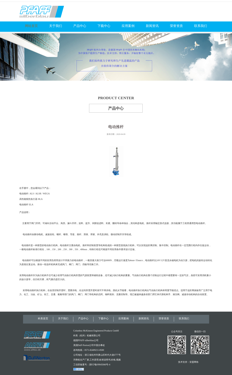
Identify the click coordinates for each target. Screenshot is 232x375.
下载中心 (103, 26)
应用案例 (128, 26)
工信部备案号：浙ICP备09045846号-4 (91, 364)
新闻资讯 (152, 26)
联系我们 (200, 26)
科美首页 (43, 318)
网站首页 (31, 26)
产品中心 (79, 26)
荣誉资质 (176, 26)
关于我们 (55, 26)
